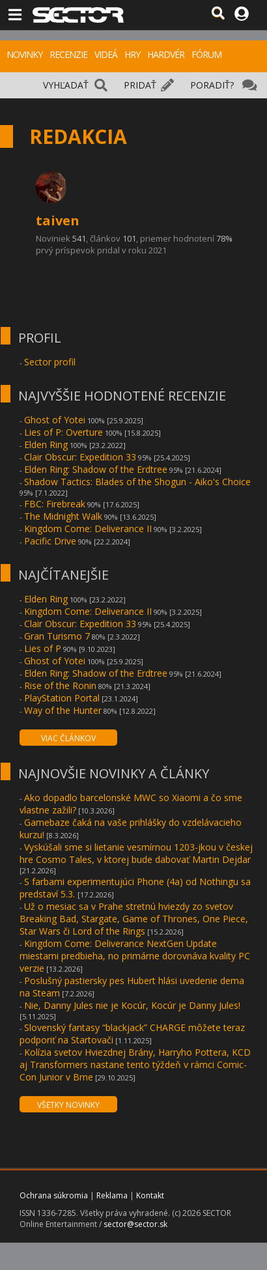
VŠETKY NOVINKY (68, 1104)
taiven (57, 220)
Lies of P (42, 648)
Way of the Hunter (63, 710)
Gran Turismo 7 (57, 636)
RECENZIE (68, 54)
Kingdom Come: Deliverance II (88, 528)
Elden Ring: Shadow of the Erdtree (95, 469)
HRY (132, 54)
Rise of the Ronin (60, 685)
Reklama (112, 1195)
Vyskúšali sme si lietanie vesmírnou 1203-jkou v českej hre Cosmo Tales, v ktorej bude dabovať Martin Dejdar (136, 853)
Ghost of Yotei (54, 420)
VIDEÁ (105, 54)
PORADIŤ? (212, 85)
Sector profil (50, 362)
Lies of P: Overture (63, 432)
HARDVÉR (165, 54)
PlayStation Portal (62, 698)
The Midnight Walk (63, 516)
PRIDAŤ (140, 85)
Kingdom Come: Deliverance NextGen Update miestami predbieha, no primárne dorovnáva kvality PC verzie (135, 955)
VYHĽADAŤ (66, 85)
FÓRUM (206, 54)
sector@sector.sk (135, 1224)
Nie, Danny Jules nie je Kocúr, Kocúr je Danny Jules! (132, 1005)
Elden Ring (46, 444)
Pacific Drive (50, 541)
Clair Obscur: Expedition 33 (80, 457)
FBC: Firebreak (54, 504)
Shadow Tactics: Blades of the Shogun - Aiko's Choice (137, 481)
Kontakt (150, 1195)
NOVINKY (24, 54)
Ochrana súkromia (54, 1195)
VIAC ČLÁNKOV (68, 738)
